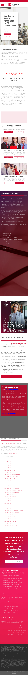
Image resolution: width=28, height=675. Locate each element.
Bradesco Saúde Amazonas (10, 468)
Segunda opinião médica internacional (13, 241)
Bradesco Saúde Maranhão (10, 486)
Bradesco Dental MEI (8, 608)
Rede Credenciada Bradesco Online (17, 632)
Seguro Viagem (7, 248)
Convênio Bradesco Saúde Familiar (12, 580)
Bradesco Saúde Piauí (8, 503)
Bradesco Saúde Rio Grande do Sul (12, 512)
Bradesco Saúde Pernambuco (11, 501)
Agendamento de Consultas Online (17, 630)
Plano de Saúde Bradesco (9, 443)
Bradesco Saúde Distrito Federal (11, 474)
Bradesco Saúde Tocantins (10, 525)
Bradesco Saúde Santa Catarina (11, 519)
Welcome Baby (7, 233)
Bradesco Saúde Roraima (9, 517)
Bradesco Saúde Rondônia (10, 514)
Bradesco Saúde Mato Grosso (11, 488)
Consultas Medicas (8, 244)
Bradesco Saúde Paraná (9, 499)
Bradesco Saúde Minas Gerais (11, 492)
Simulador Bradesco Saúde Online (17, 628)
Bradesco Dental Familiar (9, 604)
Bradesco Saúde (17, 200)
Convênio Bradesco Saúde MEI (11, 584)
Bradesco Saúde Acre (8, 461)
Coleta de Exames (7, 235)
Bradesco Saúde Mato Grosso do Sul (12, 490)
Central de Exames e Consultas (11, 246)
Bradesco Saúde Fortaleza (10, 481)
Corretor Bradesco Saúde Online (16, 625)
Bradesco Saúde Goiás (9, 478)
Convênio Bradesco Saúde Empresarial (13, 582)
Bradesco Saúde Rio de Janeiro (11, 508)
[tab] (4, 83)
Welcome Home (7, 231)
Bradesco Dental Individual (10, 602)
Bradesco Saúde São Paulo (10, 521)
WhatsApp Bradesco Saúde (15, 634)
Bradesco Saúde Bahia (9, 470)
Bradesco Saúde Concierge (10, 237)
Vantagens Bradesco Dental (10, 610)
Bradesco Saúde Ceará (9, 472)
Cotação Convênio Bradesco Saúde (12, 586)
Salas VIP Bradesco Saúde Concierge (13, 239)
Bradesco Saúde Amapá (9, 466)
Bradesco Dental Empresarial (10, 606)
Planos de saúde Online (9, 612)
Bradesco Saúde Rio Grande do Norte (13, 510)
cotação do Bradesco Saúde (15, 453)
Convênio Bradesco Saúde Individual (12, 578)
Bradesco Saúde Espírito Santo (11, 476)
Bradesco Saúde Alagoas (9, 463)
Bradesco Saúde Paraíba (9, 496)
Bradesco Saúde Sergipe (9, 523)
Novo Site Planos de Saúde (10, 589)
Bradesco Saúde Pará (8, 494)
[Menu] (2, 5)
